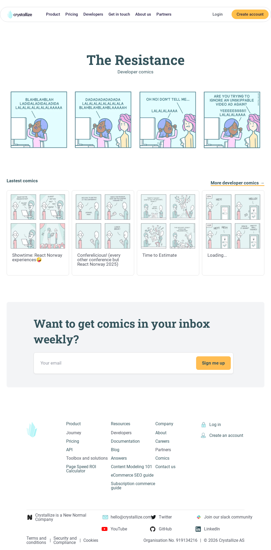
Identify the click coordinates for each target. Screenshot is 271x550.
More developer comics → (237, 183)
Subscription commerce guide (133, 485)
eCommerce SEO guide (132, 475)
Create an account (221, 435)
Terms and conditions (36, 540)
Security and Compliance (65, 540)
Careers (162, 441)
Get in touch (119, 14)
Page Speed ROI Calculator (81, 468)
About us (143, 14)
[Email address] (133, 363)
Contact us (165, 466)
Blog (115, 449)
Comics (162, 458)
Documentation (125, 441)
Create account (250, 14)
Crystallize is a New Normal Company (56, 517)
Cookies (90, 540)
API (69, 449)
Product (53, 14)
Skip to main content (2, 3)
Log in (210, 425)
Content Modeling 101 (131, 466)
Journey (73, 432)
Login (218, 14)
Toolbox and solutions (87, 458)
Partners (163, 14)
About (160, 432)
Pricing (71, 14)
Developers (93, 14)
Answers (119, 458)
